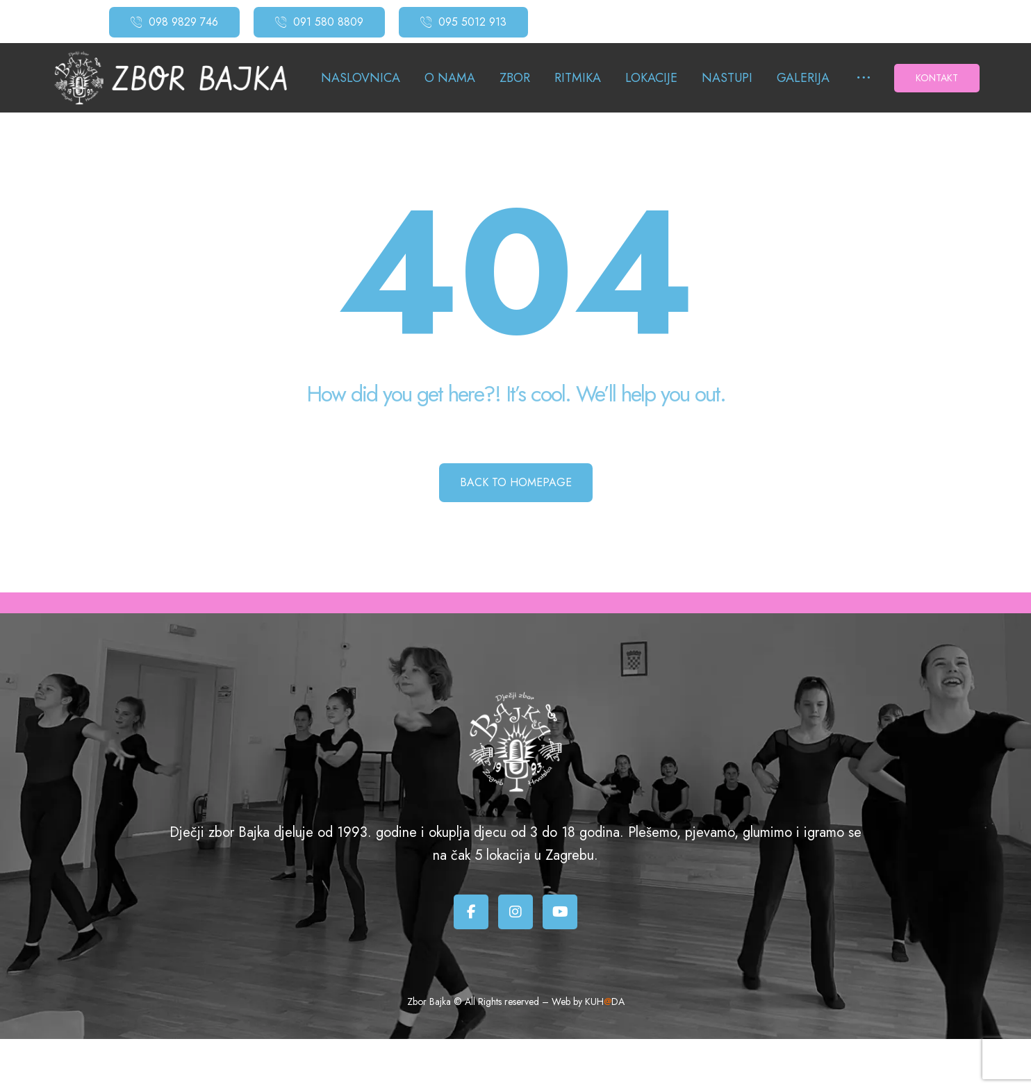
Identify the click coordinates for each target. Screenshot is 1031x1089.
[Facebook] (471, 912)
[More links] (863, 78)
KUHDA (605, 1001)
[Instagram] (515, 912)
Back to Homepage (516, 482)
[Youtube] (560, 912)
